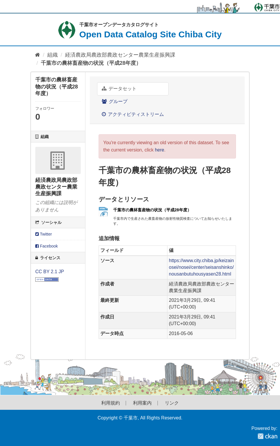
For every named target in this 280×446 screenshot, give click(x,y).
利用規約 (110, 403)
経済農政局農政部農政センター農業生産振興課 (120, 55)
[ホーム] (37, 55)
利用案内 (142, 403)
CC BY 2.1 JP (49, 271)
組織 (52, 55)
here (159, 149)
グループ (114, 101)
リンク (172, 403)
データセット (119, 88)
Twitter (43, 234)
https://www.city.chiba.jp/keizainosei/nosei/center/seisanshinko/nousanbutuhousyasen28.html (201, 267)
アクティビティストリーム (133, 114)
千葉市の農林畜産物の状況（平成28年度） (91, 63)
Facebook (46, 246)
